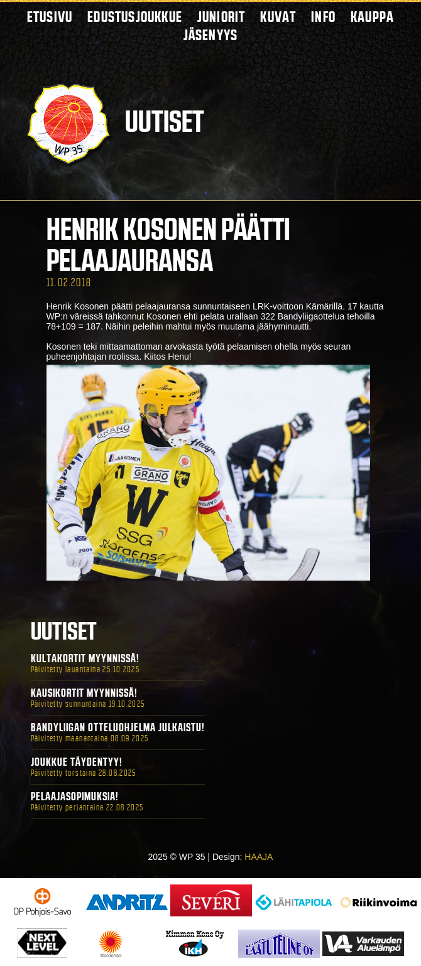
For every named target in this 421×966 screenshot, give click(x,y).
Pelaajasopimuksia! (75, 796)
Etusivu (49, 17)
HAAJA (258, 857)
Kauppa (372, 17)
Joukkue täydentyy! (77, 762)
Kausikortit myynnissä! (84, 693)
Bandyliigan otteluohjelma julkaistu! (118, 727)
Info (323, 17)
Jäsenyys (210, 35)
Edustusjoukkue (134, 17)
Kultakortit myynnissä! (85, 658)
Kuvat (278, 17)
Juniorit (221, 17)
